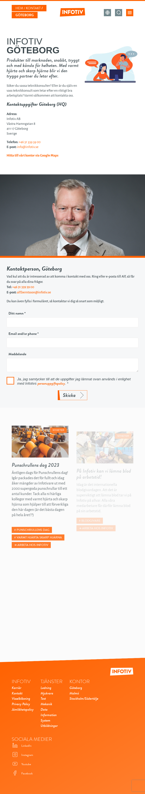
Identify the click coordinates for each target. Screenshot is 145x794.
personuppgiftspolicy (51, 383)
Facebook (22, 773)
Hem (19, 8)
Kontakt (33, 8)
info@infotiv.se (28, 147)
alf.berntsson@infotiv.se (34, 292)
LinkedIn (22, 745)
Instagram (22, 755)
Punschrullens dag (33, 536)
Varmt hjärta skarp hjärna (39, 544)
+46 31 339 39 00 (30, 142)
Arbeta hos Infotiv (32, 551)
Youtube (21, 764)
